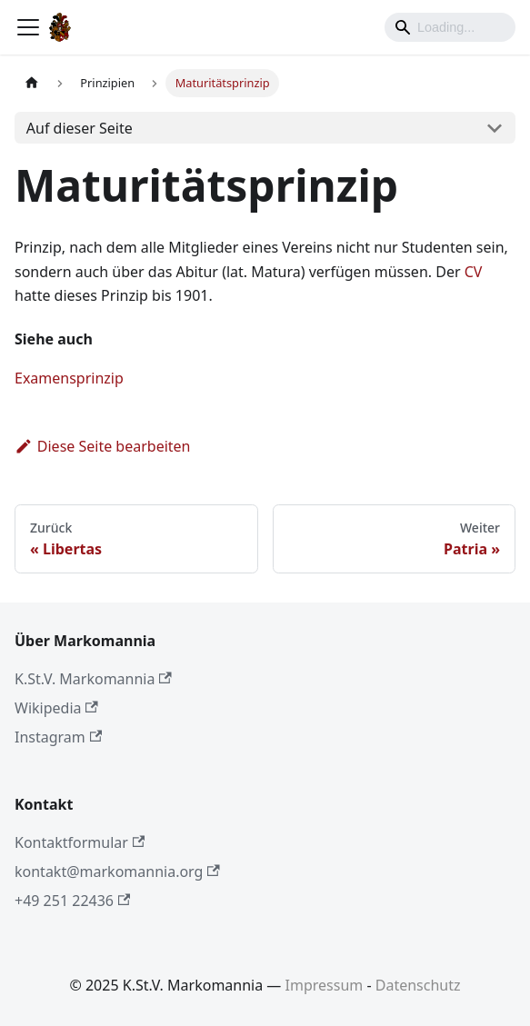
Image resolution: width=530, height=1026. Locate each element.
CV (474, 272)
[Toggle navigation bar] (28, 27)
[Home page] (32, 83)
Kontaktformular (80, 842)
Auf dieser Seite (79, 128)
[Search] (450, 27)
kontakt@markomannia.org (117, 872)
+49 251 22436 (72, 901)
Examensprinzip (69, 378)
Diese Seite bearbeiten (103, 446)
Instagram (58, 737)
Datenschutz (418, 985)
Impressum (324, 985)
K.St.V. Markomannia (93, 679)
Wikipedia (56, 708)
